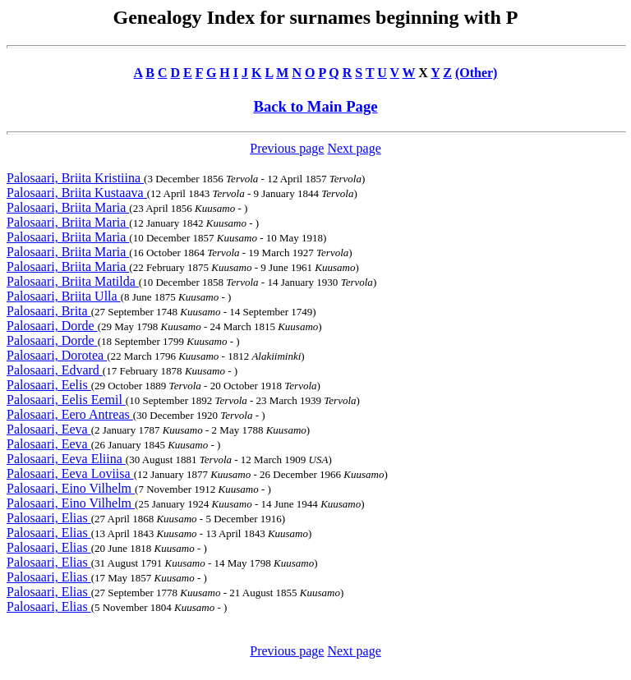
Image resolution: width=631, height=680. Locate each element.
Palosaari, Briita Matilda (73, 281)
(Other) (476, 73)
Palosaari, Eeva (49, 429)
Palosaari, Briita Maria (68, 207)
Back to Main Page (315, 106)
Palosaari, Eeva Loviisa (70, 473)
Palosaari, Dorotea (57, 355)
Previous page (287, 148)
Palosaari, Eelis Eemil (66, 400)
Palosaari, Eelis (49, 385)
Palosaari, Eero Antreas (70, 414)
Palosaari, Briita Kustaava (77, 193)
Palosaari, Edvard (55, 370)
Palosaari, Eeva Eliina (66, 459)
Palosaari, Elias (49, 518)
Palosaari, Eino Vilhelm (71, 488)
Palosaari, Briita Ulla (64, 296)
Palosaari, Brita (49, 311)
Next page (353, 148)
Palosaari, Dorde (52, 326)
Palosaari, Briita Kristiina (75, 178)
